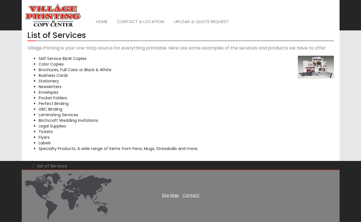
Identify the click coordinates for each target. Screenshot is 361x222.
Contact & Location (140, 21)
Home (101, 21)
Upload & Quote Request (201, 21)
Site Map (170, 195)
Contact (191, 195)
